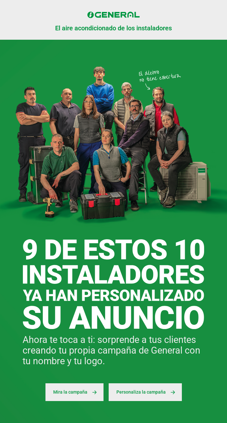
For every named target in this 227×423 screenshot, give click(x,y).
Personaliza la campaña (146, 392)
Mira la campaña (76, 392)
